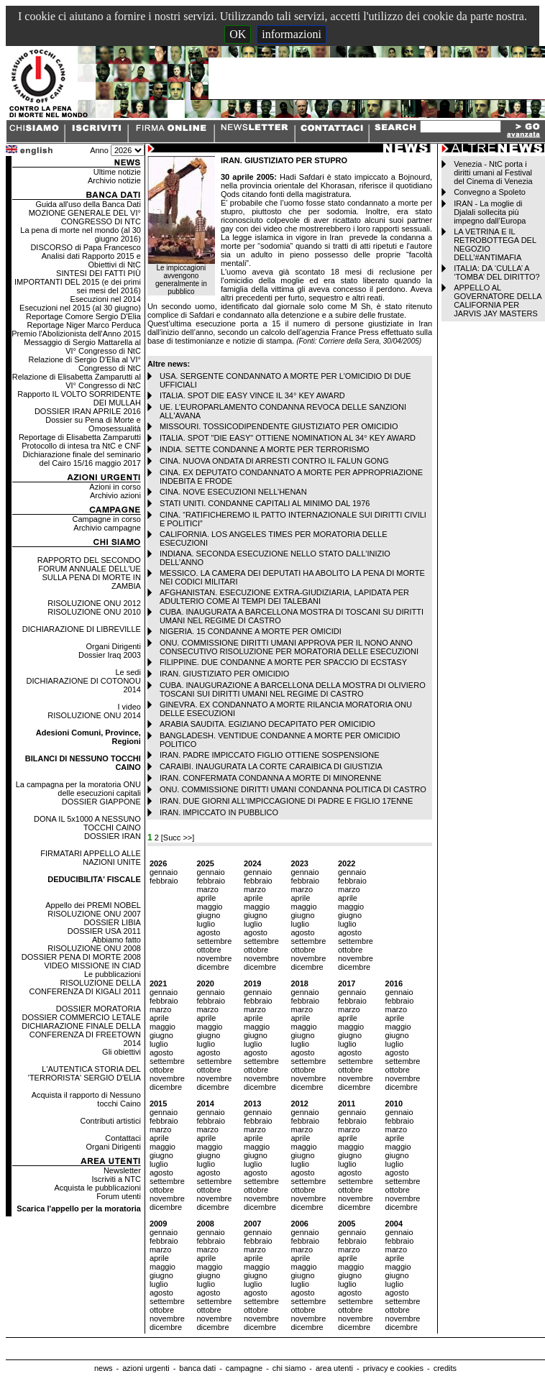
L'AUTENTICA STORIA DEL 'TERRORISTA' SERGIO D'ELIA (84, 1073)
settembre (214, 941)
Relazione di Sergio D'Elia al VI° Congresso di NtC (85, 363)
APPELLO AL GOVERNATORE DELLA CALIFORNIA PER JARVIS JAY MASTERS (497, 300)
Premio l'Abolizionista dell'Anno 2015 (76, 333)
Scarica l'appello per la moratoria (79, 1208)
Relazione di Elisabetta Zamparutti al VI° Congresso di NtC (76, 381)
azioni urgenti (145, 1368)
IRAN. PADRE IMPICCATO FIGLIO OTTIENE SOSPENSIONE (270, 755)
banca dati (197, 1368)
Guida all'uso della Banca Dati (87, 204)
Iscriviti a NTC (115, 1179)
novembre (214, 958)
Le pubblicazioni (112, 974)
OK (237, 34)
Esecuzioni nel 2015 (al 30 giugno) (80, 307)
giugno (208, 915)
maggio (209, 906)
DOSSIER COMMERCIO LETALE (81, 1017)
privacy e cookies (393, 1368)
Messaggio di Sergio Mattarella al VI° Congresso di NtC (82, 346)
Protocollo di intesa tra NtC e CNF (81, 445)
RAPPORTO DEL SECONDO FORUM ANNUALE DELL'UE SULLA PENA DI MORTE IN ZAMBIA (89, 573)
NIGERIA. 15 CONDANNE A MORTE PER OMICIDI (251, 631)
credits (445, 1368)
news (103, 1368)
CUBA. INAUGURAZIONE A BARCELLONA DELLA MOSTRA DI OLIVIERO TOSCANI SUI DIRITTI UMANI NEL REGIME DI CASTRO (293, 689)
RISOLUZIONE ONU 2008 (94, 948)
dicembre (212, 967)
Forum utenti (118, 1196)
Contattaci (123, 1138)
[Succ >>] (177, 837)
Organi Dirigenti (113, 646)
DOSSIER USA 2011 (104, 931)
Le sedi (127, 672)
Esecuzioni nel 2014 (105, 299)
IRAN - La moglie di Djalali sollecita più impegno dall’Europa (490, 212)
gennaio (164, 872)
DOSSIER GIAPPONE (101, 801)
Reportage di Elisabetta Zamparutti (80, 437)
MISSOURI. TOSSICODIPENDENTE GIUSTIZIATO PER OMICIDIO (279, 426)
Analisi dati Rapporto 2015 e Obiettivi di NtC (91, 260)
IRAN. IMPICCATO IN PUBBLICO (219, 812)
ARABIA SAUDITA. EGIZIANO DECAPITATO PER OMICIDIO (267, 724)
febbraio (164, 880)
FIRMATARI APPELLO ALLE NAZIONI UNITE (90, 857)
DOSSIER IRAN (112, 836)
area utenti (334, 1368)
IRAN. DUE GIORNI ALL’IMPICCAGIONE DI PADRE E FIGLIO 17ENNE (286, 801)
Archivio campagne (107, 527)
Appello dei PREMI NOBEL (93, 905)
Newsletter (122, 1170)
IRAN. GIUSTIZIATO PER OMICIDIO (225, 673)
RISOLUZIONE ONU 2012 (94, 603)
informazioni (291, 34)
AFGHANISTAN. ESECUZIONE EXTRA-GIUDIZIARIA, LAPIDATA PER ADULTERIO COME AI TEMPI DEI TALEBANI (284, 596)
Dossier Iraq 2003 (109, 655)
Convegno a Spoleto (490, 192)
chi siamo (289, 1368)
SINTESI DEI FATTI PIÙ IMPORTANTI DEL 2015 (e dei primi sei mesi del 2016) (77, 282)
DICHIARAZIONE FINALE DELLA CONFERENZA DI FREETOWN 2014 (81, 1034)
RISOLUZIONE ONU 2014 (94, 715)
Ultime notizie (117, 172)
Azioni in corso (115, 486)
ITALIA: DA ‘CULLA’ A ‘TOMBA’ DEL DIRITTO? (497, 272)
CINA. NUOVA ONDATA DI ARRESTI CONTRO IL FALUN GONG (274, 461)
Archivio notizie (114, 180)
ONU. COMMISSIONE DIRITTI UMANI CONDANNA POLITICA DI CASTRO (293, 789)
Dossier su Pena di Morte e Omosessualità (93, 424)
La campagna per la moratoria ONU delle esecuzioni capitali (78, 788)
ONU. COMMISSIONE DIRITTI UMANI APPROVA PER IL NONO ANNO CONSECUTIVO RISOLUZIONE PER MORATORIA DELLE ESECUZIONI (289, 647)
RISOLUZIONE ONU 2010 (94, 611)
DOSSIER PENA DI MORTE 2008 (81, 957)
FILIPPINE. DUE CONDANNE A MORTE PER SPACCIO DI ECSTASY (283, 662)
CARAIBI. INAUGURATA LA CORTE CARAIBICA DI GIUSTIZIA (271, 766)
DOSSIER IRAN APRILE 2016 (88, 411)
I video (128, 706)
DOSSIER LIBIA (111, 922)
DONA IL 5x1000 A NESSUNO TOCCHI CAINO (87, 823)
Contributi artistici (111, 1120)
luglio (205, 923)
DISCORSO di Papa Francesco (85, 247)
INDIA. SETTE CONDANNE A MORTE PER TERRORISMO (265, 449)
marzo (207, 889)
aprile (206, 898)
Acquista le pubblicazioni (97, 1187)
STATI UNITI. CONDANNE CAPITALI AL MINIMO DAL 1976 (265, 503)
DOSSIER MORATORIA (98, 1008)
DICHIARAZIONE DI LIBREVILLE (81, 629)
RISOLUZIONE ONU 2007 (94, 913)
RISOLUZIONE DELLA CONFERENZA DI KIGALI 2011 (85, 987)
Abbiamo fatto (116, 939)
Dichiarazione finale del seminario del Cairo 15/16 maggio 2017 (81, 458)
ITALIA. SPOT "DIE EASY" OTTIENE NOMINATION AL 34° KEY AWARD (288, 438)
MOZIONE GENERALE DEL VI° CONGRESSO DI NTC (85, 217)
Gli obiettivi (121, 1051)
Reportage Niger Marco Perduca (84, 325)
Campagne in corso (106, 519)
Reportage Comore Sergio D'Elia (83, 316)
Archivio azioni (115, 495)
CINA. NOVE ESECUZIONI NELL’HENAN (233, 491)
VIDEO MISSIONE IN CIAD (92, 965)
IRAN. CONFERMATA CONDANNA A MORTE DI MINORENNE (271, 778)
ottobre (208, 949)
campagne (244, 1368)
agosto (208, 932)
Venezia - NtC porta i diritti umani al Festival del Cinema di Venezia (493, 172)
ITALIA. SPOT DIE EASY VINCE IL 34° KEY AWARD (252, 395)
